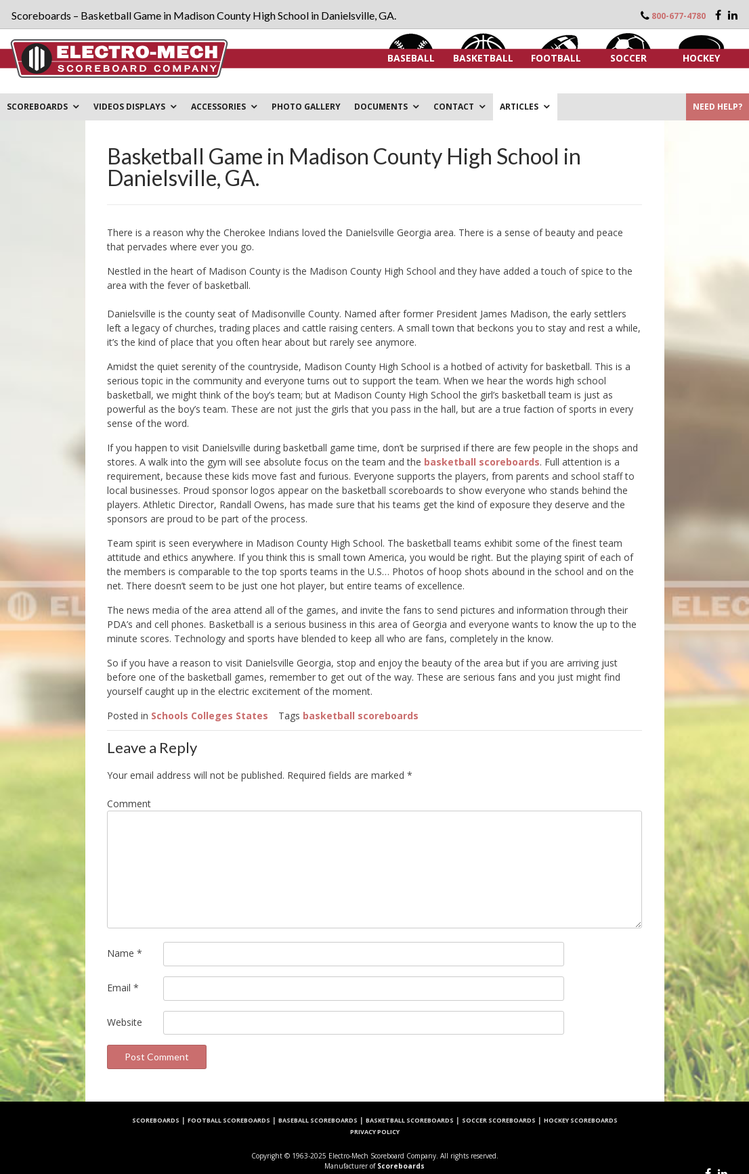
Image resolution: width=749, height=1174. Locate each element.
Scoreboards (37, 106)
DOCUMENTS (381, 106)
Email (123, 987)
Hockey (701, 57)
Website (124, 1022)
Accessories (218, 106)
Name (124, 953)
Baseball (411, 57)
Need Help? (717, 106)
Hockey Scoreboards (581, 1120)
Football (556, 57)
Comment (129, 803)
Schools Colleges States (209, 715)
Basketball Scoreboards (410, 1120)
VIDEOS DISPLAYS (129, 106)
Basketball (483, 57)
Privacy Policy (375, 1131)
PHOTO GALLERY (306, 106)
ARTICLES (519, 106)
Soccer (628, 57)
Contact (453, 106)
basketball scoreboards (482, 461)
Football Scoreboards (229, 1120)
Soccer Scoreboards (499, 1120)
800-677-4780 (678, 16)
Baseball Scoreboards (318, 1120)
